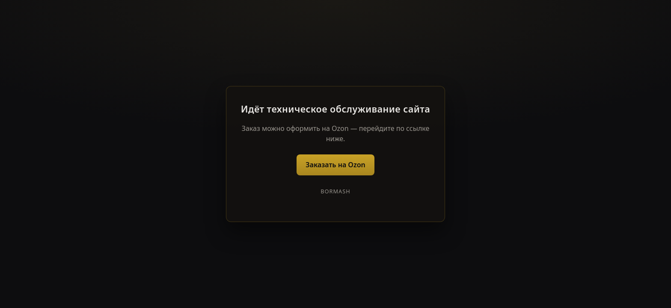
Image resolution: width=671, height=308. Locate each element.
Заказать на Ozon (335, 164)
